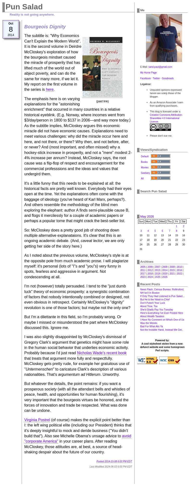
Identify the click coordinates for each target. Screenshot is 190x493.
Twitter (156, 78)
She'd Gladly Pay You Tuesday (156, 309)
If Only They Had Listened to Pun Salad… (162, 296)
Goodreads (168, 78)
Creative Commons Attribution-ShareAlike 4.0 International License (166, 118)
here (50, 89)
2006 (150, 267)
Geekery (145, 173)
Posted (114, 461)
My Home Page (148, 72)
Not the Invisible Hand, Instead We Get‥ (161, 330)
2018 (150, 273)
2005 (143, 267)
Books (144, 162)
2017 (143, 273)
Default (145, 156)
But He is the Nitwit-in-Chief (155, 299)
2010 (179, 267)
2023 (143, 277)
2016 (179, 270)
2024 (150, 277)
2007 (157, 267)
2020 (164, 273)
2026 (164, 277)
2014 (164, 270)
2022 (179, 273)
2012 (150, 270)
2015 (172, 270)
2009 (172, 267)
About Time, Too (149, 306)
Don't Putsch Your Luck (152, 303)
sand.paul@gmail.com (160, 67)
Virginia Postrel (37, 420)
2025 (157, 277)
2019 (157, 273)
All (142, 178)
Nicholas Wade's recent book (102, 353)
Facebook (145, 78)
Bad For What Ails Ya (151, 326)
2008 (164, 267)
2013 (157, 270)
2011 (143, 270)
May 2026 (147, 216)
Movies (145, 167)
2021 (172, 273)
